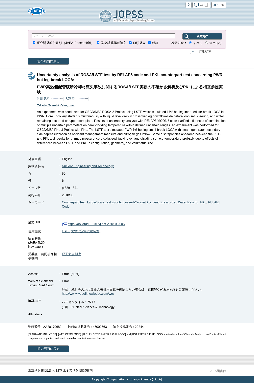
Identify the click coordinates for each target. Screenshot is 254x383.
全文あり (215, 43)
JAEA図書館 (217, 371)
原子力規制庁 (71, 254)
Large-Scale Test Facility (104, 202)
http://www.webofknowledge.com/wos (88, 293)
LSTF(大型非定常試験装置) (81, 231)
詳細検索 (205, 51)
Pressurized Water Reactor (179, 202)
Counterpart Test (73, 202)
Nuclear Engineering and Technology (88, 166)
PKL (203, 202)
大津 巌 (70, 98)
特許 (155, 43)
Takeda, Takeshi (48, 105)
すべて (198, 43)
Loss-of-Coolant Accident (141, 202)
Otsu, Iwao (68, 105)
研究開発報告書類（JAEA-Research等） (65, 43)
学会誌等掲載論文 (113, 43)
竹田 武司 (43, 98)
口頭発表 (139, 43)
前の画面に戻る (48, 61)
